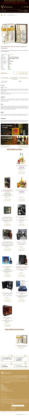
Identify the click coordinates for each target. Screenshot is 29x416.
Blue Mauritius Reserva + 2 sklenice (21, 293)
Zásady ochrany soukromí (12, 412)
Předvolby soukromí (4, 412)
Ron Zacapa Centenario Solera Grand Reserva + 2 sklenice (22, 267)
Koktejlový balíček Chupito (21, 165)
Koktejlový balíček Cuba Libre (22, 190)
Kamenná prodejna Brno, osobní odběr (7, 391)
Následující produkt (23, 146)
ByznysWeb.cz (25, 414)
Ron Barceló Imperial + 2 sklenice (7, 318)
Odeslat (14, 408)
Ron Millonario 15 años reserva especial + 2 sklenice (22, 346)
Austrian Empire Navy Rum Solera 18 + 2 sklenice (7, 293)
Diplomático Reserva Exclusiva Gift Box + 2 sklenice (7, 218)
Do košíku (23, 73)
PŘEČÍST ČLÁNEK (5, 133)
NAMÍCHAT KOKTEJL (6, 142)
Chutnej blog (7, 382)
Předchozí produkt (5, 146)
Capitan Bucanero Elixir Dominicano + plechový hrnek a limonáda (7, 190)
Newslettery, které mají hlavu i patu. (7, 399)
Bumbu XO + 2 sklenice (21, 242)
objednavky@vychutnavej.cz (5, 397)
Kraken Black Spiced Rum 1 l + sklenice (22, 218)
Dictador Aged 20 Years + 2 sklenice (7, 267)
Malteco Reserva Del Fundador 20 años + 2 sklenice (7, 242)
